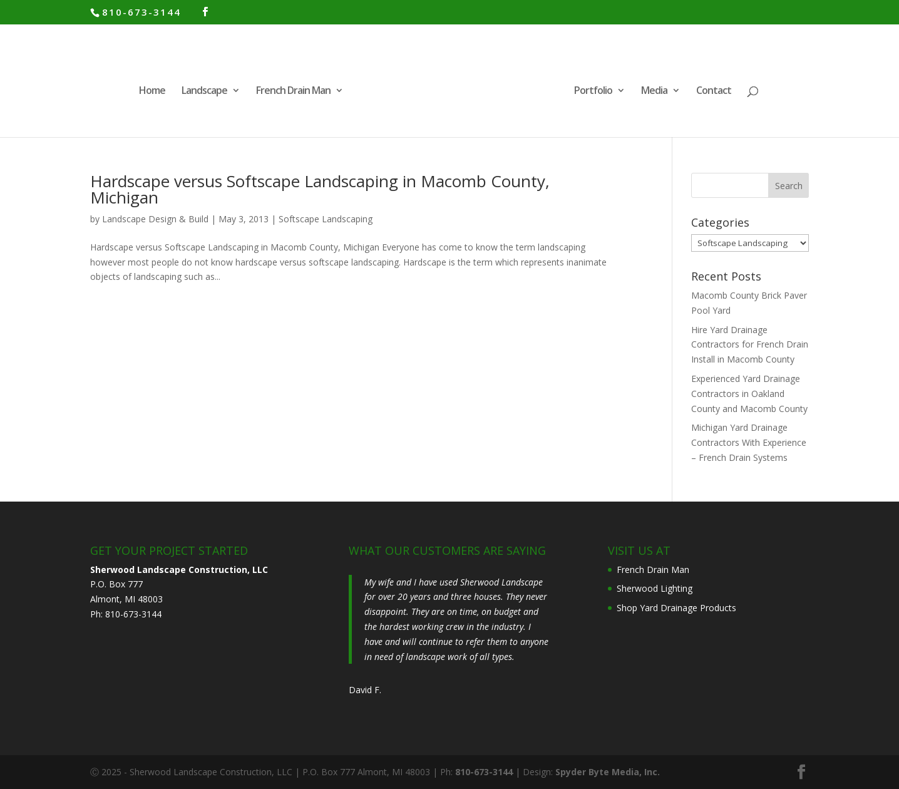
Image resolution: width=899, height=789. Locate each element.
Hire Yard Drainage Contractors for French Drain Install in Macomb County (749, 345)
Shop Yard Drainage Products (676, 608)
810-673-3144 (141, 12)
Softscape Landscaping (325, 219)
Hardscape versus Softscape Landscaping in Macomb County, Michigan (320, 189)
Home (152, 91)
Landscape (204, 91)
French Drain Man (293, 91)
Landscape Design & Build (155, 219)
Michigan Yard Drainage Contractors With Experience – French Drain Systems (748, 442)
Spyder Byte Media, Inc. (607, 772)
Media (654, 91)
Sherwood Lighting (654, 588)
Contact (713, 91)
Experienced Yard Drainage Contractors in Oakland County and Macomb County (749, 394)
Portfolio (593, 91)
